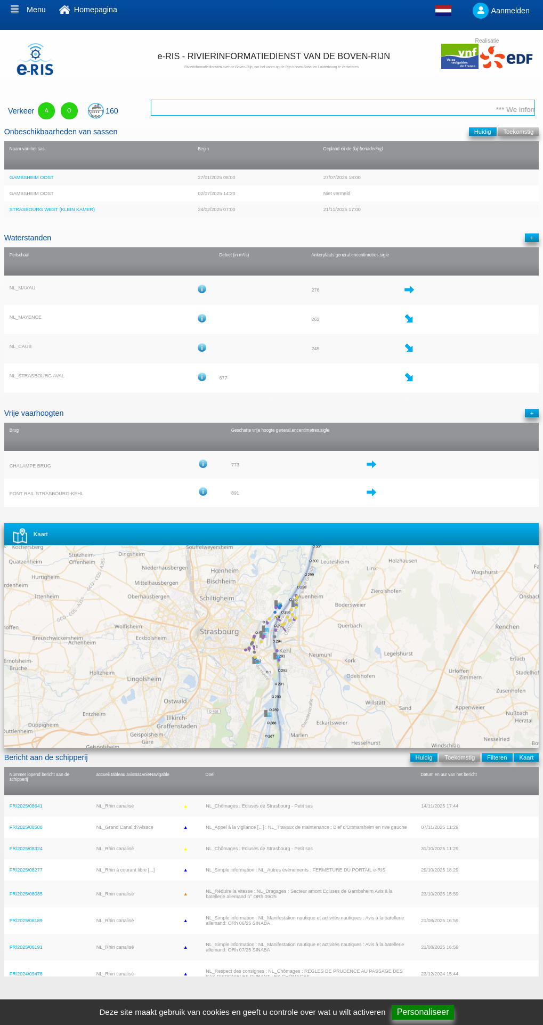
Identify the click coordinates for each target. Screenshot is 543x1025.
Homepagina (95, 9)
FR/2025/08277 (26, 870)
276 (316, 290)
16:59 (453, 920)
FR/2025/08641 (26, 806)
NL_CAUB (21, 346)
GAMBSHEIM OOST (32, 177)
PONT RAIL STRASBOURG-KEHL (47, 493)
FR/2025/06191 (26, 947)
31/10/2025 (433, 848)
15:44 (453, 973)
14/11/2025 (433, 806)
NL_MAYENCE (26, 317)
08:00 (229, 177)
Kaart (41, 534)
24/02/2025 (210, 209)
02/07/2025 (210, 193)
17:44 (453, 806)
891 (235, 493)
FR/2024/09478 (26, 973)
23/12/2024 (433, 973)
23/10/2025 (433, 894)
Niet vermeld (337, 193)
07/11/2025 (433, 827)
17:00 (355, 209)
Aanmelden (510, 10)
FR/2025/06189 (26, 920)
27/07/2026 (335, 177)
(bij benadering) (368, 149)
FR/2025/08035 (26, 894)
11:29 (453, 827)
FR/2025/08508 (26, 827)
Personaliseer (423, 1011)
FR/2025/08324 (26, 848)
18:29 (453, 870)
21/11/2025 (335, 209)
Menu (36, 9)
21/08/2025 (433, 920)
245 (316, 348)
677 (224, 378)
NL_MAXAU (23, 287)
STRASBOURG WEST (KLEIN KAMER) (52, 209)
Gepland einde (337, 149)
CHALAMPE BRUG (30, 466)
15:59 (453, 894)
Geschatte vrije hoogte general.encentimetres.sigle (280, 430)
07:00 (229, 209)
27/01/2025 (210, 177)
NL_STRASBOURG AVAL (37, 375)
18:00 (355, 177)
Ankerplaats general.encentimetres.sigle (350, 255)
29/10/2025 (433, 870)
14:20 (229, 193)
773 (235, 464)
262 (316, 319)
